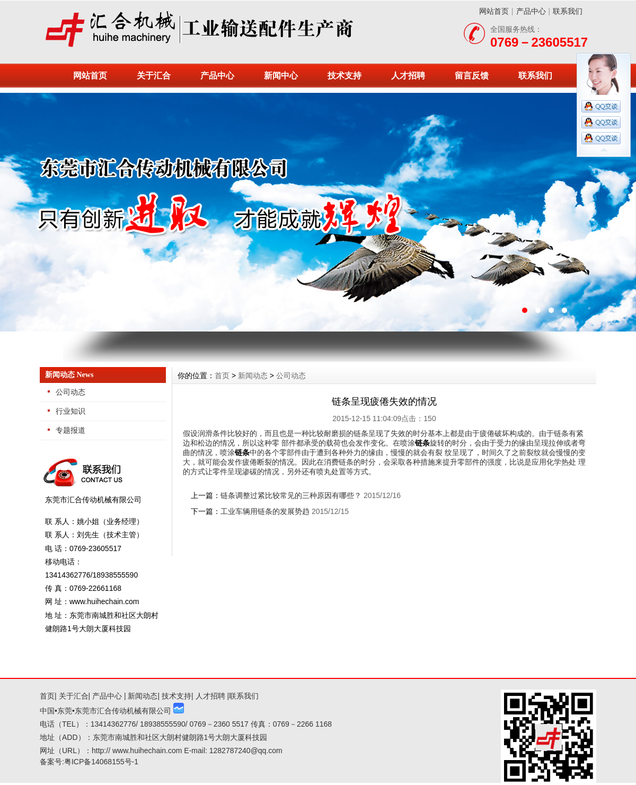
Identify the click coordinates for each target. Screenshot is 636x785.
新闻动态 (253, 375)
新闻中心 (281, 75)
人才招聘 (408, 75)
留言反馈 (472, 75)
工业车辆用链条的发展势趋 (265, 511)
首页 (222, 375)
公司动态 (70, 392)
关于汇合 (154, 75)
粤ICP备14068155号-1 (101, 761)
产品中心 (531, 11)
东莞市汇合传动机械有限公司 (318, 212)
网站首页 (494, 11)
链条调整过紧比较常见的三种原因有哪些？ (290, 495)
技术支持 (344, 75)
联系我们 (567, 11)
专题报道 (70, 430)
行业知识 (70, 411)
